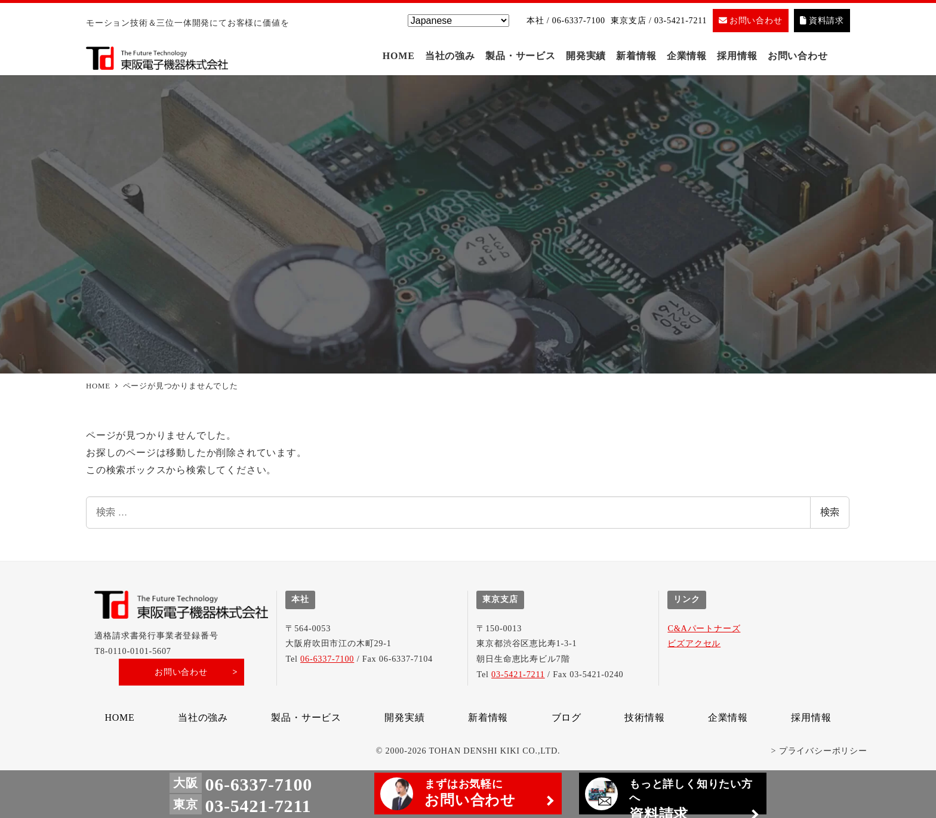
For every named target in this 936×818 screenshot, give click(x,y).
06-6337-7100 (327, 658)
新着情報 (488, 717)
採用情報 (811, 717)
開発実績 (404, 717)
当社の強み (203, 717)
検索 (829, 515)
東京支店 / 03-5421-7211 (659, 20)
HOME (119, 717)
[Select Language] (458, 20)
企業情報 (728, 717)
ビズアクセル (694, 643)
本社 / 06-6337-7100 (565, 20)
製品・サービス (306, 717)
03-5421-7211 (518, 674)
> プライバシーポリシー (819, 750)
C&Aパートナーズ (703, 628)
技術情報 (644, 717)
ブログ (566, 717)
